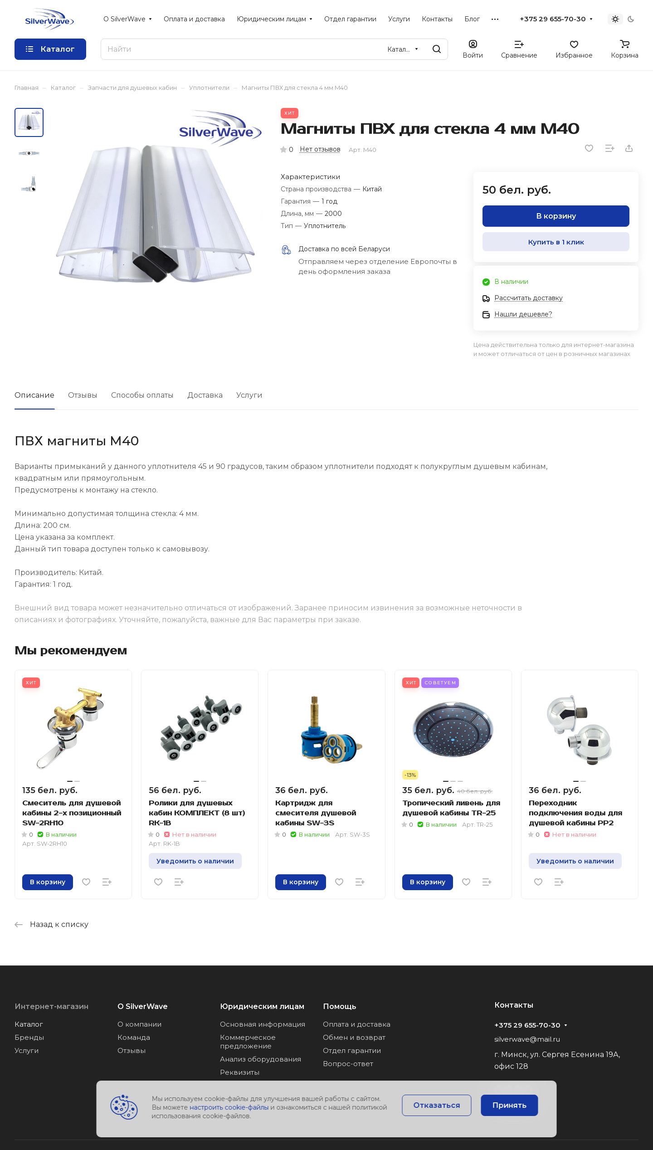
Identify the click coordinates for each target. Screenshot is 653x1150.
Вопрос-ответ (348, 1063)
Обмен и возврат (354, 1037)
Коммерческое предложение (248, 1041)
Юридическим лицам (262, 1006)
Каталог (29, 1024)
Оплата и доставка (356, 1024)
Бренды (29, 1037)
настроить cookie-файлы (229, 1107)
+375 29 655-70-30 (553, 19)
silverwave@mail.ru (527, 1039)
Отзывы (82, 395)
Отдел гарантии (352, 1050)
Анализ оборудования (260, 1059)
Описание (34, 395)
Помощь (339, 1006)
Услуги (249, 395)
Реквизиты (239, 1072)
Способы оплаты (142, 395)
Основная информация (262, 1024)
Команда (133, 1037)
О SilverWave (142, 1006)
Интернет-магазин (51, 1006)
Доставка (205, 395)
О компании (139, 1024)
